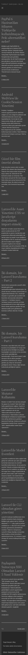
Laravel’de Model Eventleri (13, 452)
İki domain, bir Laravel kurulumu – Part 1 (14, 337)
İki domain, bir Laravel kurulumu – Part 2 (14, 276)
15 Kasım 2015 (5, 374)
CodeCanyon (21, 652)
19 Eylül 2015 (4, 614)
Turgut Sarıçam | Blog (12, 4)
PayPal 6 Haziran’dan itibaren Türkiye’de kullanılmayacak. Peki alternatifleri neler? (13, 30)
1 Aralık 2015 (4, 194)
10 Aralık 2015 (5, 144)
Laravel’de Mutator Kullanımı (8, 393)
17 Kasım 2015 (5, 318)
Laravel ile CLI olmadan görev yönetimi (11, 508)
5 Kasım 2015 (5, 548)
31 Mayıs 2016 (5, 79)
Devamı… (4, 76)
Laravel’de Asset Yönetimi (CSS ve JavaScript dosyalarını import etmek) (13, 216)
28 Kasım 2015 (5, 258)
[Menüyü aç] (2, 8)
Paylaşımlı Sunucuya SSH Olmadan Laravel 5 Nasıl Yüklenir (13, 568)
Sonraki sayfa (22, 629)
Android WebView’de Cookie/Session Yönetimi (11, 100)
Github (5, 652)
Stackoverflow (12, 652)
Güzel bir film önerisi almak (10, 160)
